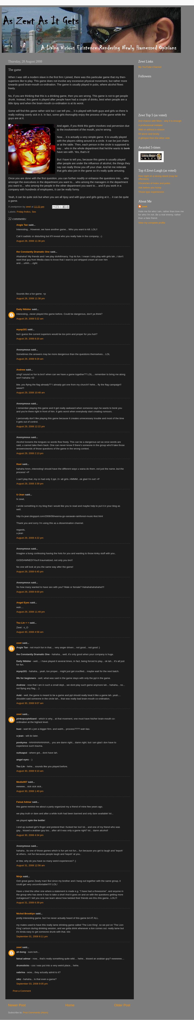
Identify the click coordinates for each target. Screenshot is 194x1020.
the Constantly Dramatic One (33, 251)
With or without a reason (151, 129)
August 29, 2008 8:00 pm (29, 591)
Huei (19, 464)
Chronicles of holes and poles (154, 183)
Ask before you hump (149, 187)
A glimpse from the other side (154, 138)
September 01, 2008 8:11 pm (32, 936)
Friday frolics (24, 211)
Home (69, 1005)
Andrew (20, 369)
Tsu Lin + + (22, 622)
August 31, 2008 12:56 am (30, 865)
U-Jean (20, 494)
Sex (34, 211)
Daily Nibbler (23, 309)
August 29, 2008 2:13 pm (29, 453)
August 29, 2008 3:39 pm (29, 483)
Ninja (19, 876)
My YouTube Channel (149, 67)
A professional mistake (150, 125)
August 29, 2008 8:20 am (29, 338)
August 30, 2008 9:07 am (29, 703)
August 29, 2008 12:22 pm (30, 426)
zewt (19, 643)
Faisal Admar (23, 802)
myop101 (21, 329)
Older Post (122, 1005)
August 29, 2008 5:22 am (29, 318)
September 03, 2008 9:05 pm (32, 983)
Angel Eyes (22, 602)
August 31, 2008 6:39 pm (29, 902)
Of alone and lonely (148, 134)
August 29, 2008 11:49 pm (30, 611)
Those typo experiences (151, 192)
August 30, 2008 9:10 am (29, 771)
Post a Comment (22, 991)
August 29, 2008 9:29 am (29, 358)
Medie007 (21, 782)
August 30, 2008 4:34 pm (29, 835)
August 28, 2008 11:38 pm (30, 298)
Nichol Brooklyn (25, 913)
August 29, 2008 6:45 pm (29, 571)
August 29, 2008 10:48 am (30, 392)
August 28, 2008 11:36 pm (30, 241)
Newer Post (17, 1005)
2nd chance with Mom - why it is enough (159, 121)
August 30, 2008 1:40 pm (29, 791)
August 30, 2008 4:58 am (29, 632)
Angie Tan (22, 225)
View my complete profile (151, 222)
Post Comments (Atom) (35, 1012)
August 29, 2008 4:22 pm (29, 538)
